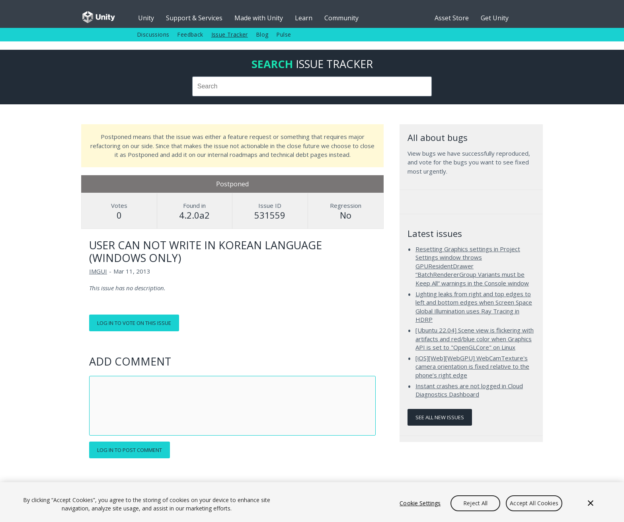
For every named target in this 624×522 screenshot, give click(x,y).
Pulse (283, 34)
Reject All (475, 503)
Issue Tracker (229, 34)
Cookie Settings (420, 503)
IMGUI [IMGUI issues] (98, 271)
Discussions (153, 34)
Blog (262, 34)
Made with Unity (258, 18)
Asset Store (452, 18)
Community (341, 18)
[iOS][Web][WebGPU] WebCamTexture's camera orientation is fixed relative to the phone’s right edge (472, 366)
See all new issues (439, 417)
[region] (312, 502)
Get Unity (495, 18)
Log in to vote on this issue (134, 322)
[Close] (590, 503)
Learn (303, 18)
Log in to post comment (129, 450)
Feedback (190, 34)
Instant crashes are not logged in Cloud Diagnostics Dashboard (469, 390)
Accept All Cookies (534, 503)
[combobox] (312, 86)
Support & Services (194, 18)
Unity (146, 18)
